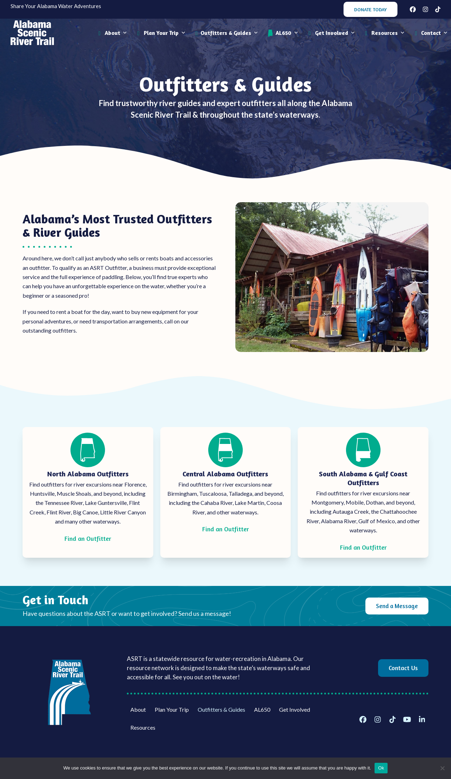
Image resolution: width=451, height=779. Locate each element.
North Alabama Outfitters (88, 473)
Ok (381, 768)
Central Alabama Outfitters (225, 473)
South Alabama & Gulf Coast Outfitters (363, 478)
